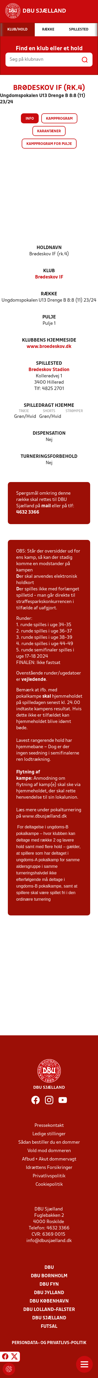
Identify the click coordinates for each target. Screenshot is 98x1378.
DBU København (49, 1301)
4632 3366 (27, 512)
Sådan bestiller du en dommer (49, 1142)
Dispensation (49, 433)
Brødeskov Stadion (49, 370)
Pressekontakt (49, 1125)
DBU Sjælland (49, 1318)
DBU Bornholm (49, 1276)
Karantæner (49, 131)
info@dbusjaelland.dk (49, 1241)
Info (30, 118)
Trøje (24, 411)
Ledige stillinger (49, 1134)
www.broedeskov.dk (49, 346)
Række (49, 294)
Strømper (74, 411)
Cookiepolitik (49, 1184)
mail (46, 506)
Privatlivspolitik (49, 1176)
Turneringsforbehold (49, 456)
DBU (49, 1267)
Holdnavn (49, 248)
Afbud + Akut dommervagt (49, 1159)
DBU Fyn (49, 1284)
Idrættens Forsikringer (49, 1168)
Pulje (49, 317)
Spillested (49, 363)
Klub (49, 271)
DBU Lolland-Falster (49, 1310)
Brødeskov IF (49, 277)
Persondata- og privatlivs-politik (49, 1343)
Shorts (49, 411)
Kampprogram (59, 118)
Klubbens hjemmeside (49, 340)
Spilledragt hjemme (49, 405)
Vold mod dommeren (49, 1151)
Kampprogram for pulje (49, 144)
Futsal (49, 1326)
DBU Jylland (49, 1293)
